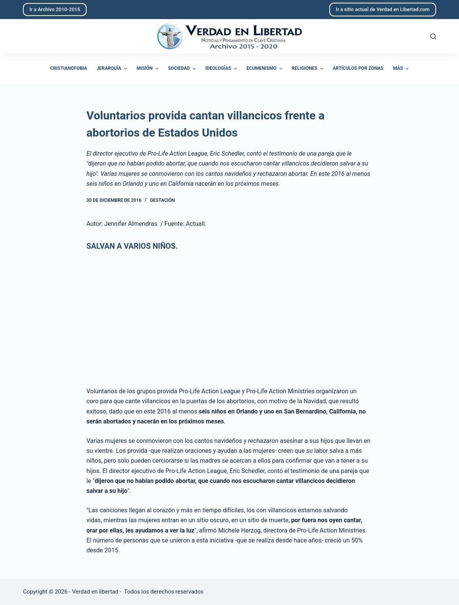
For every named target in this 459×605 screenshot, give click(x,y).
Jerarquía (113, 68)
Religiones (308, 68)
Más (402, 68)
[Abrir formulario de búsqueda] (433, 36)
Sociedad (183, 68)
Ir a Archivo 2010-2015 (54, 9)
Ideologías (222, 68)
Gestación (162, 200)
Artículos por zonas (358, 68)
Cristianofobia (68, 68)
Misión (148, 68)
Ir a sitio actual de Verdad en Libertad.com (383, 9)
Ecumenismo (265, 68)
